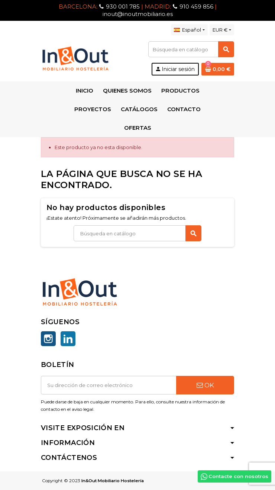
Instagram (48, 338)
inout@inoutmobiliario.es (138, 13)
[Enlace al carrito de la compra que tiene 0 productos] (217, 69)
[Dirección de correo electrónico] (108, 385)
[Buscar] (191, 49)
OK (205, 385)
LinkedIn (68, 338)
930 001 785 (123, 6)
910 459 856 (196, 6)
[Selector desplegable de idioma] (189, 29)
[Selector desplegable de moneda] (222, 29)
